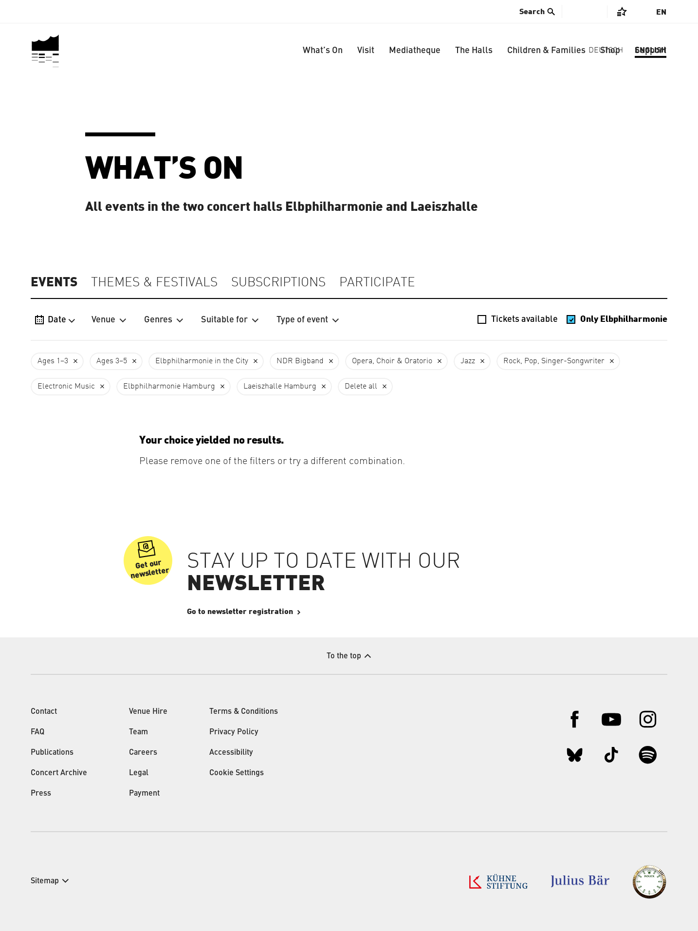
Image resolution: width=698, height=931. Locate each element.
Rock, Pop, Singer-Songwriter (554, 361)
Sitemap (45, 881)
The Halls (474, 50)
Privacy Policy (233, 732)
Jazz (467, 361)
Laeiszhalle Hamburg (279, 387)
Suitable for (230, 320)
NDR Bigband (300, 361)
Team (138, 732)
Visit (365, 50)
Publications (52, 753)
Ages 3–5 (111, 361)
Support (650, 50)
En (661, 12)
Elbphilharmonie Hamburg (169, 387)
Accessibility (231, 753)
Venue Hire (148, 712)
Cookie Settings (236, 773)
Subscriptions (278, 283)
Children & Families (546, 50)
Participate (377, 283)
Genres (164, 320)
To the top (344, 656)
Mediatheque (415, 50)
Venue (109, 320)
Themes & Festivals (154, 283)
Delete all (361, 387)
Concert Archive (59, 773)
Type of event (307, 320)
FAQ (37, 732)
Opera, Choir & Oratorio (392, 361)
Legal (138, 773)
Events (54, 282)
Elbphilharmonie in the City (201, 361)
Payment (144, 794)
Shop (610, 50)
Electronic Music (66, 387)
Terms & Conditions (243, 712)
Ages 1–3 (52, 361)
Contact (44, 712)
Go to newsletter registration (269, 611)
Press (41, 794)
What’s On (323, 50)
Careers (143, 753)
